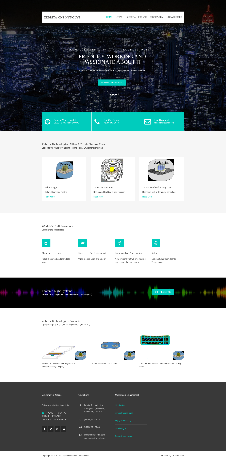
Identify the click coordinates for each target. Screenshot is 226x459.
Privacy (57, 415)
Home (109, 17)
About (51, 411)
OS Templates (177, 454)
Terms (46, 415)
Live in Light (120, 427)
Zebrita (130, 17)
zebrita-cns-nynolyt (63, 17)
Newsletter (174, 17)
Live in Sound (121, 404)
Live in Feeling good (124, 412)
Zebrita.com (156, 17)
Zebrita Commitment (113, 82)
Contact (63, 411)
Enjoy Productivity (123, 419)
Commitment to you (124, 435)
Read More (99, 196)
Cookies (47, 418)
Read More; (50, 196)
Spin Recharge (162, 291)
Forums (142, 17)
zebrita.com (84, 454)
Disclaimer (61, 418)
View (119, 17)
